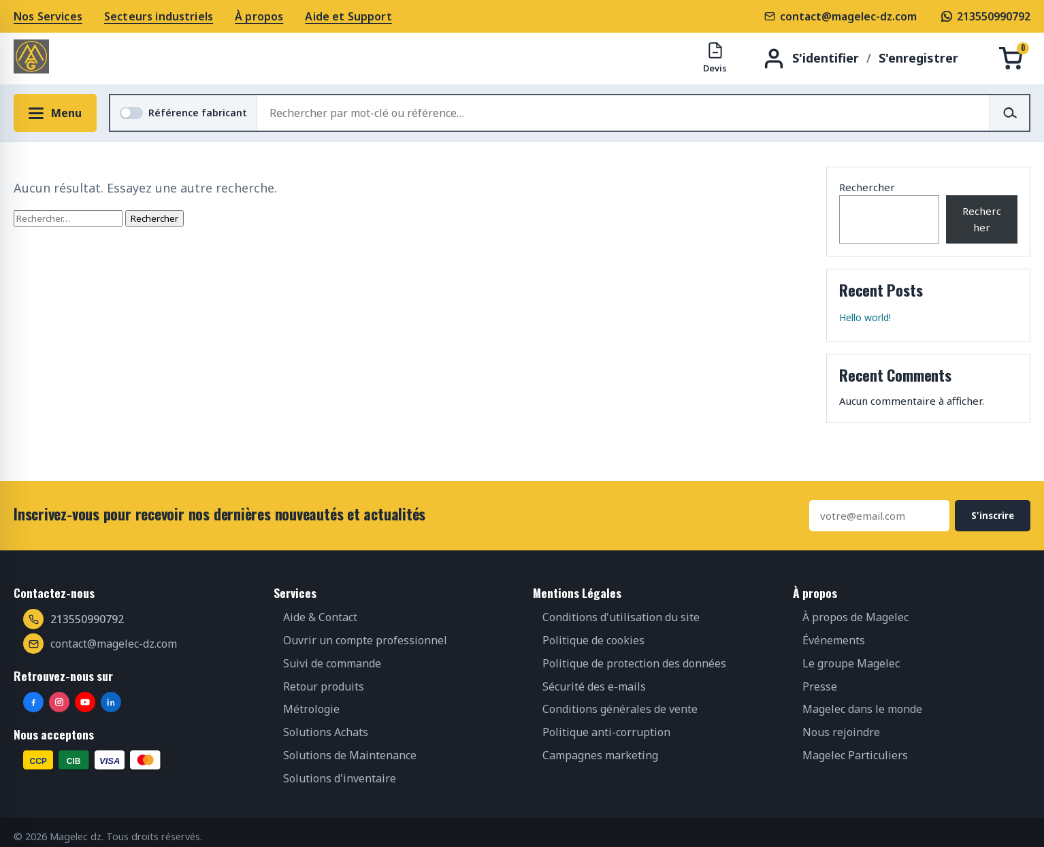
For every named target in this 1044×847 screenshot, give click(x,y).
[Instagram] (59, 702)
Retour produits (323, 686)
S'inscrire (992, 516)
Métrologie (311, 708)
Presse (819, 686)
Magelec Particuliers (855, 755)
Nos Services (48, 16)
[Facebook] (33, 702)
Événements (833, 640)
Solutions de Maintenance (350, 755)
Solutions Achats (325, 732)
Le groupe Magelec (851, 663)
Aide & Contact (320, 617)
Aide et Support (348, 16)
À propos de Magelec (855, 617)
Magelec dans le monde (862, 708)
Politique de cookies (593, 640)
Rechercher (867, 187)
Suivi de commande (332, 663)
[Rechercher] (1009, 113)
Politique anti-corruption (606, 732)
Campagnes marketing (600, 755)
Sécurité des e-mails (594, 686)
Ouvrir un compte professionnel (365, 640)
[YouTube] (85, 702)
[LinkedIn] (111, 702)
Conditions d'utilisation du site (621, 617)
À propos (259, 16)
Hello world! (865, 317)
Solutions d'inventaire (339, 778)
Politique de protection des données (634, 663)
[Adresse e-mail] (879, 515)
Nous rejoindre (841, 732)
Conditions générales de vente (620, 708)
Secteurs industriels (158, 16)
